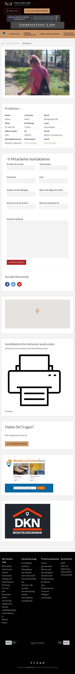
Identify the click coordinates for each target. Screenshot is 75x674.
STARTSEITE (14, 34)
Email (53, 179)
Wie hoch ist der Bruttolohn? (21, 205)
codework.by (30, 667)
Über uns (64, 566)
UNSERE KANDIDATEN (30, 34)
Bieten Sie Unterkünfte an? (53, 205)
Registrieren (12, 11)
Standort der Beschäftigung (21, 192)
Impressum (65, 569)
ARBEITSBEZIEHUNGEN (50, 34)
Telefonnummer (53, 166)
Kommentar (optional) (37, 238)
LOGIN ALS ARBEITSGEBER (37, 11)
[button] (37, 311)
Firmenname (21, 179)
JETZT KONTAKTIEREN (16, 444)
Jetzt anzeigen (30, 143)
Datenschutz (66, 572)
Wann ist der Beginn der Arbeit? (53, 192)
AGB (63, 563)
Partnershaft (66, 575)
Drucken (9, 411)
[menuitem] (12, 11)
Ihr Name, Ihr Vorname (21, 166)
